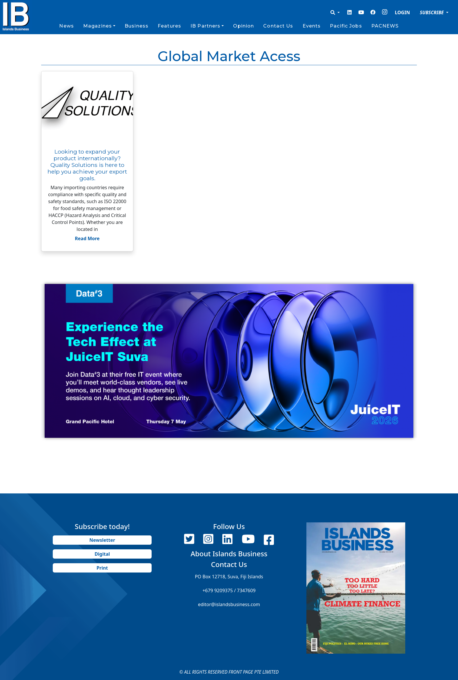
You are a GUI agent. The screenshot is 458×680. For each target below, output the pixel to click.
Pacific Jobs (346, 26)
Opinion (243, 26)
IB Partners (205, 26)
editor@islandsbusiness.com (229, 604)
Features (169, 26)
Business (136, 26)
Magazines (97, 26)
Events (312, 26)
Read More (87, 238)
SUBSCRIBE (432, 12)
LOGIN (402, 12)
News (66, 26)
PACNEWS (385, 26)
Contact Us (278, 26)
